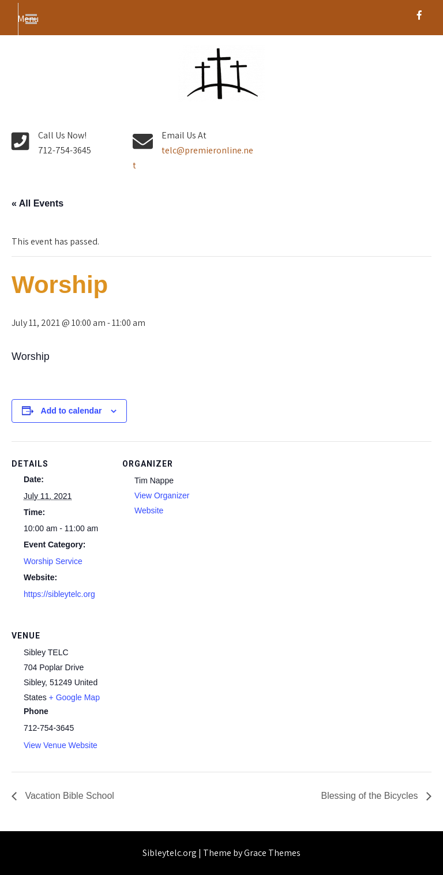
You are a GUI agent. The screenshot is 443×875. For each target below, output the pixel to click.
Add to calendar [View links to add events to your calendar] (71, 410)
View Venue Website (60, 745)
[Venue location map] (183, 692)
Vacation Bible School (68, 796)
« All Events (37, 203)
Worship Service (53, 561)
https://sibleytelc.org (59, 594)
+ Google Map (74, 697)
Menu (28, 19)
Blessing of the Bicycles (371, 796)
